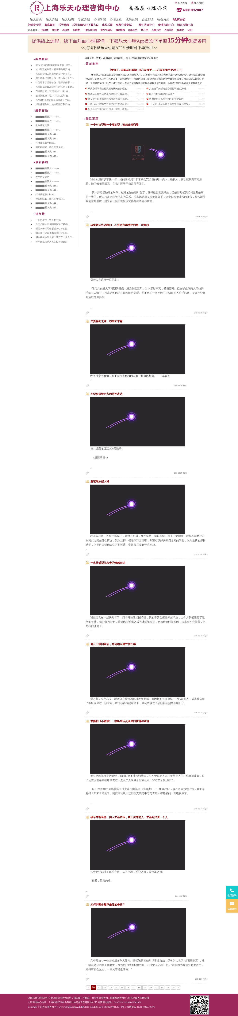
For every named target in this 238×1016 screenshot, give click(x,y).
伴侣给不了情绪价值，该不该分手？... (55, 78)
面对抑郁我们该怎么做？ (161, 93)
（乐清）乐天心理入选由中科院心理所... (169, 104)
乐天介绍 (52, 19)
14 (116, 987)
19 (145, 987)
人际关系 (168, 30)
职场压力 (132, 30)
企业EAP (147, 19)
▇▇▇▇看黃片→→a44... (48, 116)
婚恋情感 (120, 30)
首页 (98, 58)
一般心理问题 (90, 30)
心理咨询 (130, 997)
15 (122, 987)
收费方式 (163, 19)
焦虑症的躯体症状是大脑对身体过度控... (108, 93)
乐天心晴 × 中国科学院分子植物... (52, 224)
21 (156, 987)
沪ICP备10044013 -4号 (113, 1007)
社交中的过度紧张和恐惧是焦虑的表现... (108, 99)
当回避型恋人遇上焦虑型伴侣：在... (53, 73)
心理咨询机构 (64, 997)
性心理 (144, 30)
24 (173, 987)
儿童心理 (156, 30)
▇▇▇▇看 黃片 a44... (47, 134)
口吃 (189, 30)
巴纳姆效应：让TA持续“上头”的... (53, 91)
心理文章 (116, 19)
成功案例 (132, 19)
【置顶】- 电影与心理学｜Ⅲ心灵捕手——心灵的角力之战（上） (146, 70)
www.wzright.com (67, 1007)
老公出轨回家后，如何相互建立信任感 (113, 644)
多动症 (180, 30)
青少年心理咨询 (100, 997)
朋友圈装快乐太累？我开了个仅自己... (55, 237)
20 (150, 987)
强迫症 (44, 30)
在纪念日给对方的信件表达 (106, 394)
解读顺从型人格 (99, 481)
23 (168, 987)
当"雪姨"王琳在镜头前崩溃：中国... (53, 100)
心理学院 (100, 19)
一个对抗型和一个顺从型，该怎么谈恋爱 (114, 124)
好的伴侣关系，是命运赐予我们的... (53, 104)
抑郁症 (55, 30)
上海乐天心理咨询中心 (39, 997)
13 (110, 987)
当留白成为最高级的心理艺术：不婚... (55, 87)
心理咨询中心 (35, 1002)
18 (139, 987)
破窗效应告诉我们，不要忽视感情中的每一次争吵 (119, 225)
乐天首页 (36, 19)
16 (128, 987)
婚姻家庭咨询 (117, 997)
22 (162, 987)
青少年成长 (106, 30)
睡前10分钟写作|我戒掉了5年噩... (52, 228)
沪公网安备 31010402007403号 (140, 1007)
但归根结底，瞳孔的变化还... (50, 147)
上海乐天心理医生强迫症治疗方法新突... (108, 104)
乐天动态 (68, 19)
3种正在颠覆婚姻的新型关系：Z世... (54, 65)
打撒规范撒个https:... (46, 143)
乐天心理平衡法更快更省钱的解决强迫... (108, 88)
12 (105, 987)
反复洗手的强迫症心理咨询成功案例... (168, 88)
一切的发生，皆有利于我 (48, 220)
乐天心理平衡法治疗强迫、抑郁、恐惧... (108, 109)
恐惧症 (65, 30)
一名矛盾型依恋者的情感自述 (107, 562)
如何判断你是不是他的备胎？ (107, 904)
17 (133, 987)
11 (99, 987)
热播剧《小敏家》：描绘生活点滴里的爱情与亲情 (119, 721)
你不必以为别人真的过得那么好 (51, 241)
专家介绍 (84, 19)
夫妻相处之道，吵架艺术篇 (106, 321)
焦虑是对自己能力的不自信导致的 (166, 99)
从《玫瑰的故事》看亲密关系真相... (53, 69)
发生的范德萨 (42, 125)
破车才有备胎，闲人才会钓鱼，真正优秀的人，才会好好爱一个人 (129, 817)
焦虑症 (76, 30)
